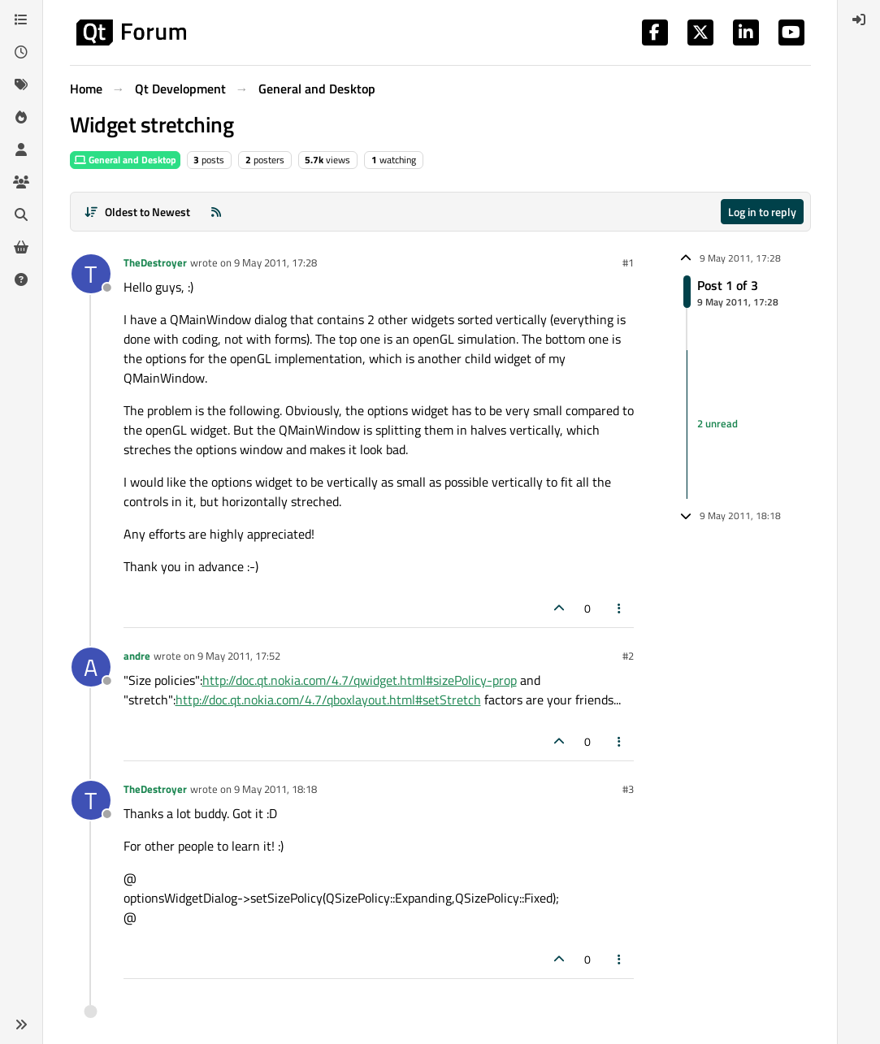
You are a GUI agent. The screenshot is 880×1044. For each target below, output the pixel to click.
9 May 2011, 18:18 (275, 789)
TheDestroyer (155, 262)
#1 (628, 262)
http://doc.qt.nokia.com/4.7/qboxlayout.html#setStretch (328, 699)
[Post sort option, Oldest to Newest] (137, 211)
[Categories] (21, 19)
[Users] (21, 149)
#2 (628, 656)
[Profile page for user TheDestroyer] (91, 273)
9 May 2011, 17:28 (275, 262)
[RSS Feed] (216, 211)
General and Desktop (125, 159)
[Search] (21, 214)
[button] (21, 1025)
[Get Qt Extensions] (21, 247)
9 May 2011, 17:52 (238, 656)
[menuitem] (858, 19)
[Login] (858, 19)
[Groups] (21, 182)
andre (137, 656)
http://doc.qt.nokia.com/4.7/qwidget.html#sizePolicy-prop (359, 680)
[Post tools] (619, 608)
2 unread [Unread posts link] (717, 424)
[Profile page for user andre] (91, 667)
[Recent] (21, 52)
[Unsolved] (21, 279)
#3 (628, 789)
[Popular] (21, 117)
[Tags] (21, 84)
